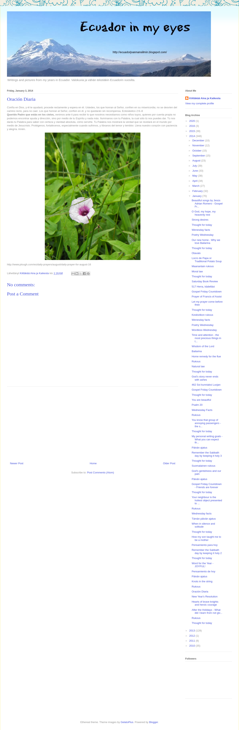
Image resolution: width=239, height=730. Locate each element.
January (197, 195)
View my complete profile (199, 103)
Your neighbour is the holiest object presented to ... (207, 500)
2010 (192, 645)
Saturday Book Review (205, 281)
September (199, 155)
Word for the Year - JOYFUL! (202, 565)
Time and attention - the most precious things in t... (206, 338)
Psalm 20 (197, 404)
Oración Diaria (200, 591)
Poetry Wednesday (203, 234)
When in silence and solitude (203, 525)
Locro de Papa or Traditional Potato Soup (206, 260)
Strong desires (200, 219)
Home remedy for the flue (206, 356)
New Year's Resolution (204, 596)
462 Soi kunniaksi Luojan (206, 384)
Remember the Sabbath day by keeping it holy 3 (207, 454)
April (195, 180)
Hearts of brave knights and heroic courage (205, 603)
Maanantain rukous (203, 266)
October (197, 150)
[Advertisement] (92, 423)
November (198, 145)
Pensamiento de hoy (203, 571)
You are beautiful (201, 399)
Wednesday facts (201, 513)
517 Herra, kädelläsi (203, 286)
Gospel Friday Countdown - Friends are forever (206, 486)
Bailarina (197, 351)
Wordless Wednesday (204, 329)
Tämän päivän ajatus (204, 518)
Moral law (197, 271)
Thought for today (202, 224)
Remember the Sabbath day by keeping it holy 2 (207, 551)
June (195, 170)
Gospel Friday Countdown (206, 291)
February (198, 191)
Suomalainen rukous (203, 465)
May (195, 175)
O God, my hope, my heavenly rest (203, 213)
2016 (192, 125)
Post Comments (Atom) (100, 472)
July (195, 165)
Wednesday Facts (202, 409)
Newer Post (16, 463)
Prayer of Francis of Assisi (206, 296)
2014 (192, 136)
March (196, 185)
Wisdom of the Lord (203, 346)
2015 (192, 131)
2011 (192, 640)
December (198, 140)
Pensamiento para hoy (204, 544)
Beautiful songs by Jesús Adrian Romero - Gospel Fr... (207, 203)
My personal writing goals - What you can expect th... (207, 439)
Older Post (169, 463)
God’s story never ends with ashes (205, 378)
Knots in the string (202, 581)
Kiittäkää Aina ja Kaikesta (204, 98)
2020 (192, 120)
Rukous (196, 361)
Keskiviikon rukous (202, 314)
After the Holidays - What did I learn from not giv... (207, 611)
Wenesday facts (201, 229)
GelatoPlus (127, 722)
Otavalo (196, 253)
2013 (192, 630)
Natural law (198, 366)
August (196, 160)
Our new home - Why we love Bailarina (206, 241)
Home (93, 463)
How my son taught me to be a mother (206, 538)
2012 (192, 635)
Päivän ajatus (199, 447)
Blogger (153, 722)
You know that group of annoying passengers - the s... (206, 423)
